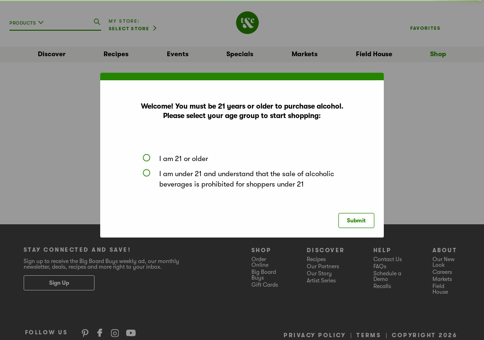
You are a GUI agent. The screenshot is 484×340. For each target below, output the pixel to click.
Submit (356, 220)
